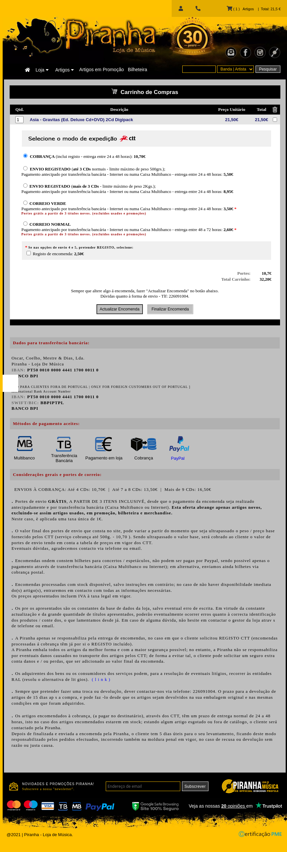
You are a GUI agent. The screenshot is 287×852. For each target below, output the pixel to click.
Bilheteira (137, 69)
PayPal (178, 458)
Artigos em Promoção (101, 69)
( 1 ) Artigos (240, 9)
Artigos (64, 69)
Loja (41, 69)
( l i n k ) (100, 679)
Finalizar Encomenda (170, 309)
